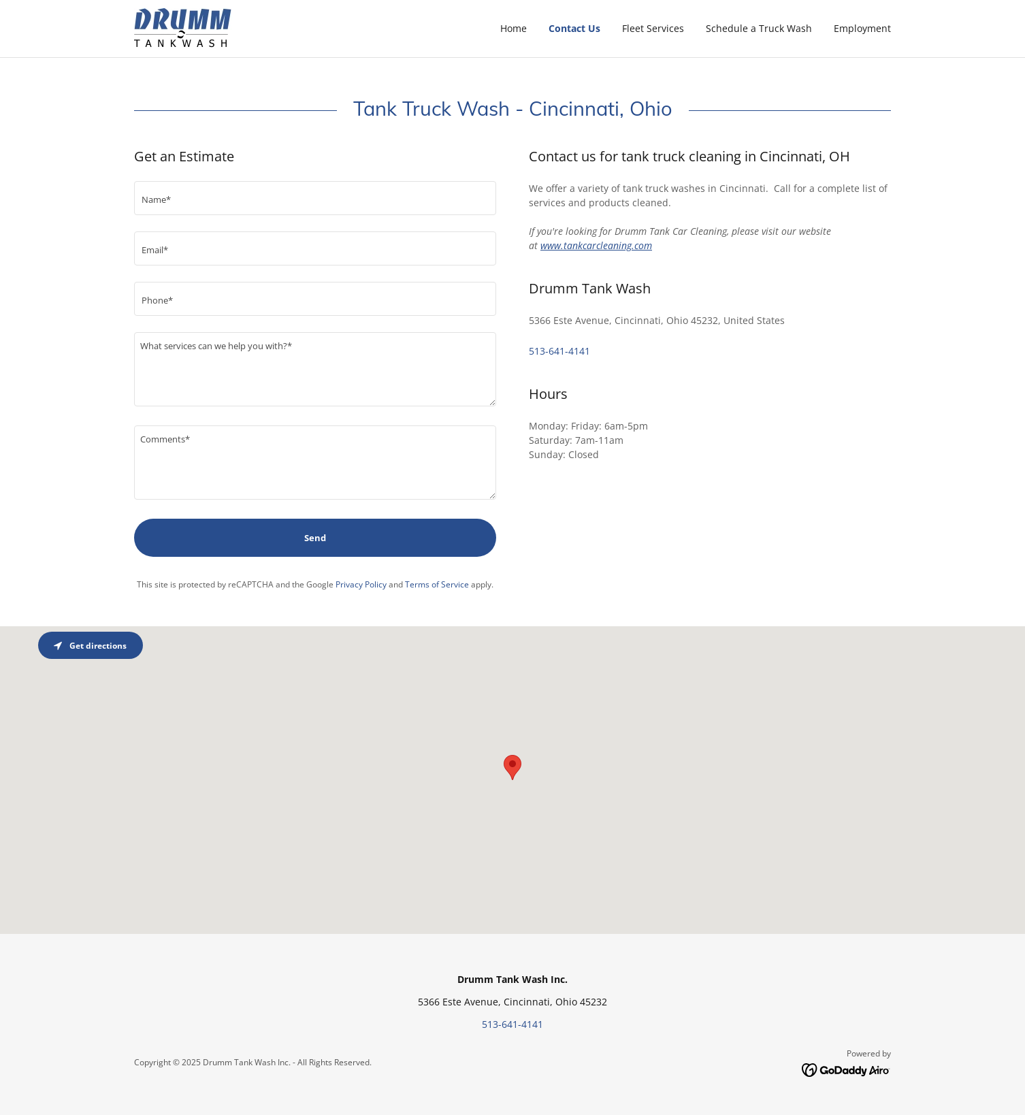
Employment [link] (862, 28)
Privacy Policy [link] (361, 584)
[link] (184, 27)
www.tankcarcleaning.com (596, 245)
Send (315, 538)
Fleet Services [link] (653, 28)
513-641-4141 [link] (559, 350)
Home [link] (513, 28)
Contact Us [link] (574, 28)
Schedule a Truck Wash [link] (759, 28)
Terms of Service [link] (437, 584)
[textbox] (315, 198)
